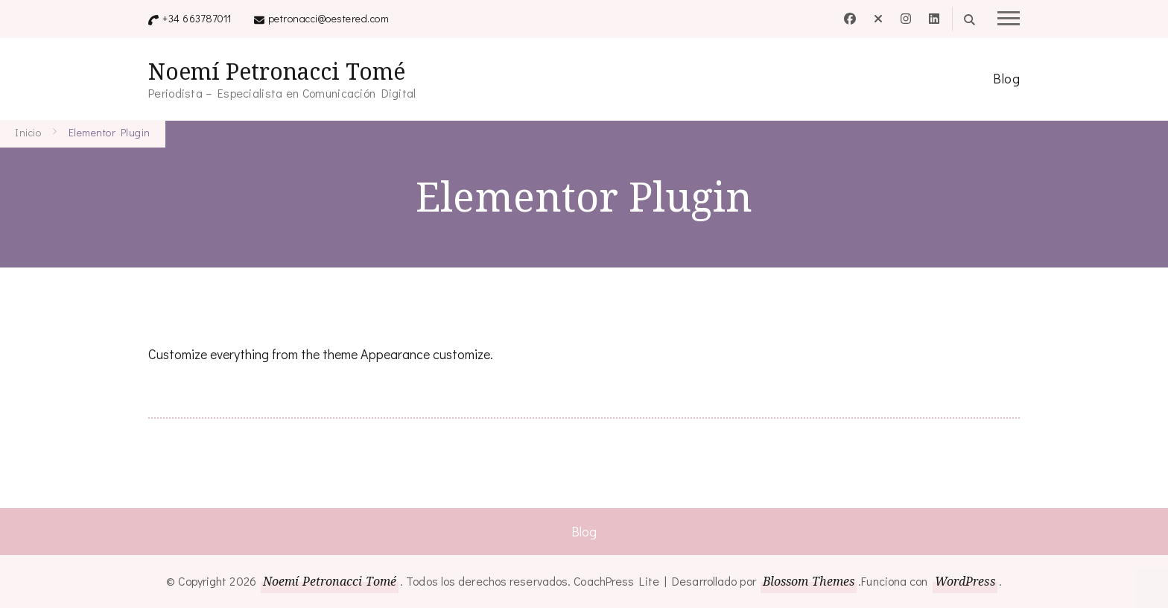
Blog (1006, 78)
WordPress (965, 581)
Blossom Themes (808, 581)
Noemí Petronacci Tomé (276, 71)
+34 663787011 (197, 18)
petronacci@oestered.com (329, 18)
